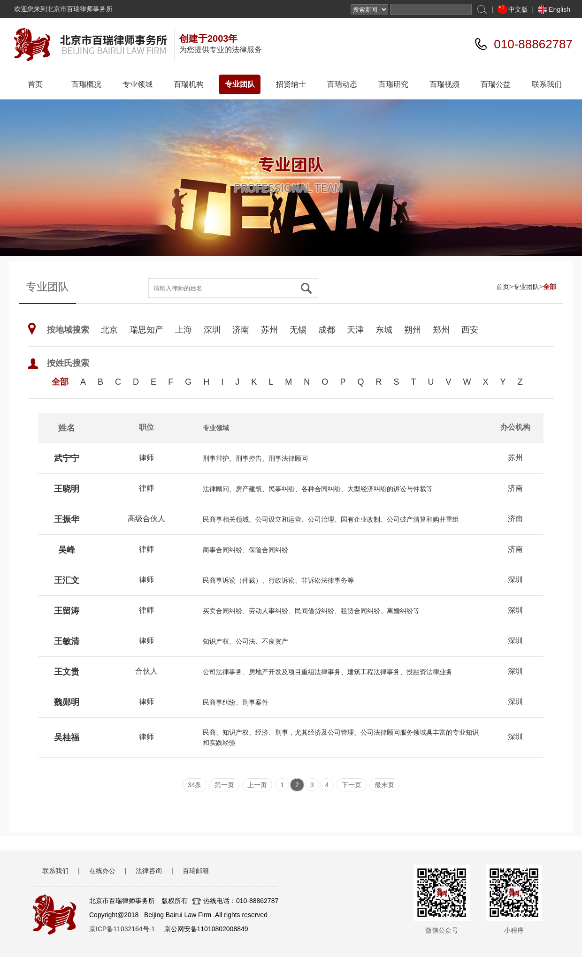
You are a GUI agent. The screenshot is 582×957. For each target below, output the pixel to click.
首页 (35, 84)
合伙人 (146, 671)
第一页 (224, 785)
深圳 (212, 329)
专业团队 (240, 84)
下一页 (351, 785)
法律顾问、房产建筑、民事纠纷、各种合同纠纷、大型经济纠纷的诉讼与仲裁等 (318, 489)
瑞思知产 (146, 329)
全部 (549, 286)
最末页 (384, 785)
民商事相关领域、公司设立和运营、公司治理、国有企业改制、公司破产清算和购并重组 (331, 519)
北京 (109, 329)
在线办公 (102, 870)
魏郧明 (66, 702)
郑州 (441, 329)
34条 (195, 785)
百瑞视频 (444, 84)
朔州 (412, 329)
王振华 (66, 519)
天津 (355, 329)
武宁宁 (66, 458)
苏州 (269, 329)
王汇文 (66, 580)
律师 (146, 458)
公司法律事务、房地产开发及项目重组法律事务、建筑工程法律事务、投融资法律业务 (327, 672)
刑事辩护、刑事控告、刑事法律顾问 (255, 458)
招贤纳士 (291, 84)
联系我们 (547, 84)
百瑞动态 (342, 84)
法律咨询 (149, 870)
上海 (183, 329)
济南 (240, 329)
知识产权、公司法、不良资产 (245, 641)
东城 (383, 329)
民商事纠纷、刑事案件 (235, 702)
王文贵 (66, 671)
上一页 (257, 785)
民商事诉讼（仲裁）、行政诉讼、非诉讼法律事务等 (278, 580)
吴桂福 (66, 737)
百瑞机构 (189, 84)
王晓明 (66, 489)
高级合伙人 (146, 519)
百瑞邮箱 (196, 870)
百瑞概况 (86, 84)
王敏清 (66, 641)
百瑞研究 (393, 84)
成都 (326, 329)
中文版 (518, 9)
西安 (469, 329)
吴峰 (66, 549)
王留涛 (66, 610)
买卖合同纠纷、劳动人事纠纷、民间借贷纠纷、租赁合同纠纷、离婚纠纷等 (311, 611)
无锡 (298, 329)
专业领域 (138, 84)
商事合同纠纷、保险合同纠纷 (245, 550)
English (559, 9)
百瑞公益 (496, 84)
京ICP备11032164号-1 (122, 929)
